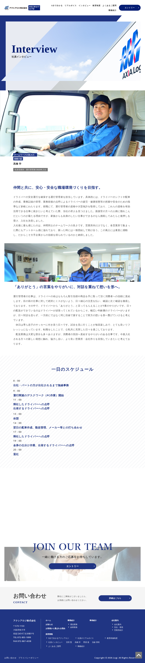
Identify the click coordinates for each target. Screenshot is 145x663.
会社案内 (115, 621)
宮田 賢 (69, 643)
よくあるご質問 (109, 5)
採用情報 (49, 635)
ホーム (48, 621)
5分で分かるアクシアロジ (58, 639)
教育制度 (97, 5)
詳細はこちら (115, 599)
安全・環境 (118, 628)
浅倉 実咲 (96, 643)
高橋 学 (78, 643)
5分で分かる (57, 5)
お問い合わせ (10, 659)
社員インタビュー (55, 643)
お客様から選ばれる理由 (55, 629)
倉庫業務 (73, 628)
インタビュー (85, 5)
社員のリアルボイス (86, 639)
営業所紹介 (118, 631)
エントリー (130, 7)
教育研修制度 (112, 639)
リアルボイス (71, 5)
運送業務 (73, 625)
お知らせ (49, 625)
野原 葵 (86, 643)
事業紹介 (71, 621)
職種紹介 (113, 10)
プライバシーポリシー (28, 659)
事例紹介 (93, 621)
